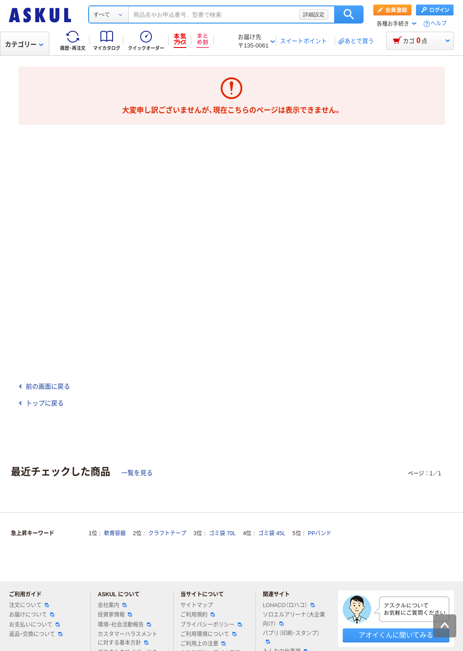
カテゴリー (24, 44)
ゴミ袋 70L (222, 533)
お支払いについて (34, 625)
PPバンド (319, 533)
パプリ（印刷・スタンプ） (291, 637)
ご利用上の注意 (203, 644)
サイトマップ (196, 605)
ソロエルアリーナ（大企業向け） (294, 619)
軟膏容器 (115, 533)
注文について (29, 605)
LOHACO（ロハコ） (289, 605)
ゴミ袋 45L (271, 533)
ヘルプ (438, 24)
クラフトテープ (167, 533)
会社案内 (112, 605)
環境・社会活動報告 (124, 625)
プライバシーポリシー (211, 625)
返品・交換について (35, 634)
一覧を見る (137, 472)
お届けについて (31, 615)
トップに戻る (41, 403)
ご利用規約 (197, 615)
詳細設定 (314, 14)
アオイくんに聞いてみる (396, 635)
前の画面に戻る (44, 386)
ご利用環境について (208, 634)
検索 (349, 14)
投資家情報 (115, 615)
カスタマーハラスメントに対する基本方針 (127, 638)
